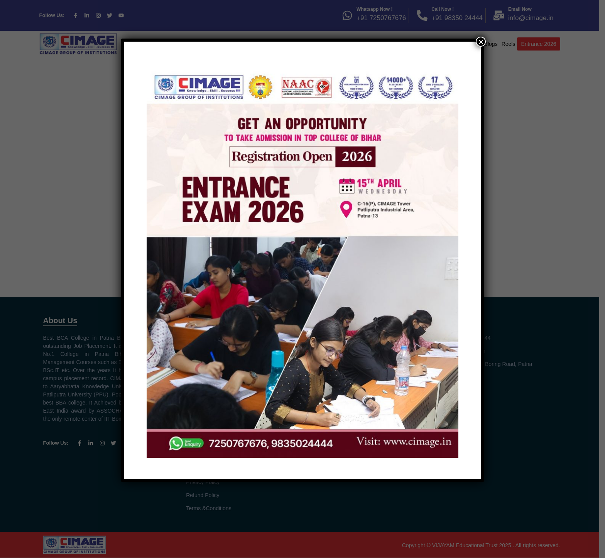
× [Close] (480, 42)
